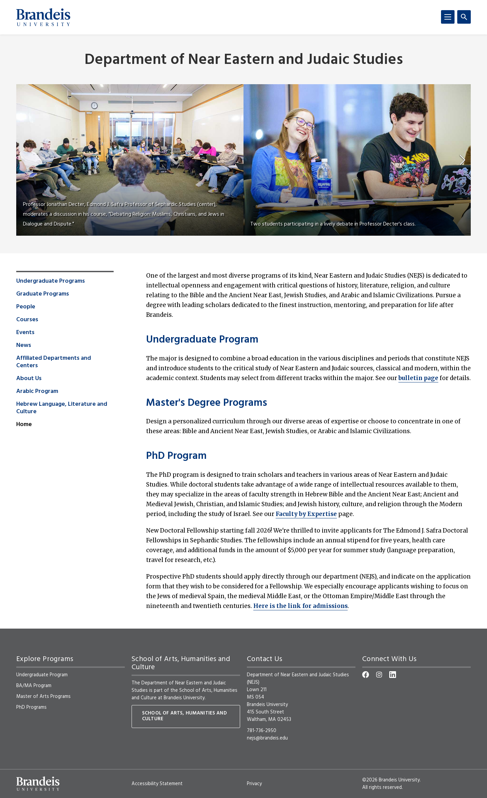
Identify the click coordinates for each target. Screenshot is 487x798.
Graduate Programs (42, 294)
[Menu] (448, 17)
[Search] (464, 17)
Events (25, 332)
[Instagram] (379, 674)
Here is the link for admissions (300, 606)
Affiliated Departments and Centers (53, 362)
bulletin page (418, 378)
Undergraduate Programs (50, 281)
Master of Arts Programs (43, 697)
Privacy (254, 784)
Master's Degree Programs (206, 403)
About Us (29, 378)
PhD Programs (31, 707)
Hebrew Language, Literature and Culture (61, 408)
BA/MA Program (33, 686)
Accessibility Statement (157, 784)
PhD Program (176, 456)
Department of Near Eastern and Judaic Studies (244, 60)
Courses (27, 320)
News (23, 345)
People (25, 307)
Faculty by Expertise (306, 514)
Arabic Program (37, 391)
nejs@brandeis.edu (267, 738)
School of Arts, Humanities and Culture (184, 694)
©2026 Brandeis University (391, 780)
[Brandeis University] (43, 17)
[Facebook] (365, 674)
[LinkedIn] (392, 674)
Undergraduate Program (202, 340)
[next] (463, 160)
